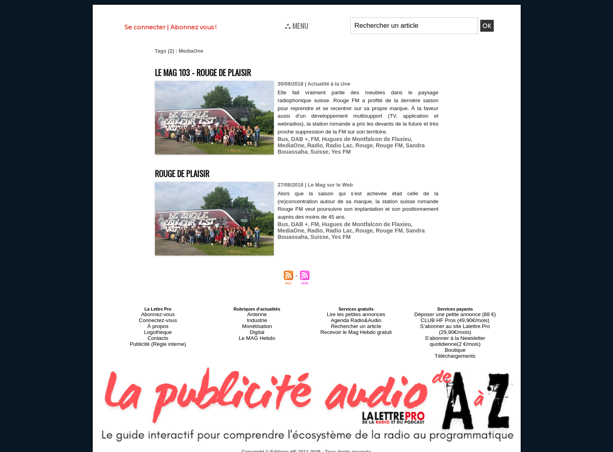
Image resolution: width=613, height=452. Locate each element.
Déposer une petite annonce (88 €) (455, 313)
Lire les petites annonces (356, 313)
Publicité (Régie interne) (158, 337)
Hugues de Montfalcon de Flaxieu (360, 138)
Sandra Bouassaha (392, 144)
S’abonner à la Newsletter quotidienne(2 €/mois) (455, 330)
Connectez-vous (158, 318)
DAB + (298, 138)
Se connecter (144, 27)
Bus (283, 138)
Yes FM (287, 150)
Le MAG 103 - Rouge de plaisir (214, 71)
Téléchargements (455, 341)
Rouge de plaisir (189, 172)
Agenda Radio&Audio (356, 318)
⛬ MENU (296, 25)
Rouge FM (353, 144)
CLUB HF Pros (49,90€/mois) (455, 318)
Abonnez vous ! (193, 27)
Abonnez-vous (158, 313)
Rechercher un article (356, 322)
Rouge (330, 144)
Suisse (426, 144)
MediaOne (416, 138)
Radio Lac (307, 144)
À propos (157, 322)
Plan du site (287, 448)
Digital (257, 327)
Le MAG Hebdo (257, 332)
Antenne (257, 313)
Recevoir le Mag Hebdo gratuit (356, 327)
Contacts (157, 332)
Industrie (256, 318)
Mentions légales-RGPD (369, 443)
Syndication (325, 448)
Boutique (455, 337)
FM (312, 138)
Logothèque (157, 327)
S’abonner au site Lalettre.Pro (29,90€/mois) (455, 322)
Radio (285, 144)
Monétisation (256, 322)
